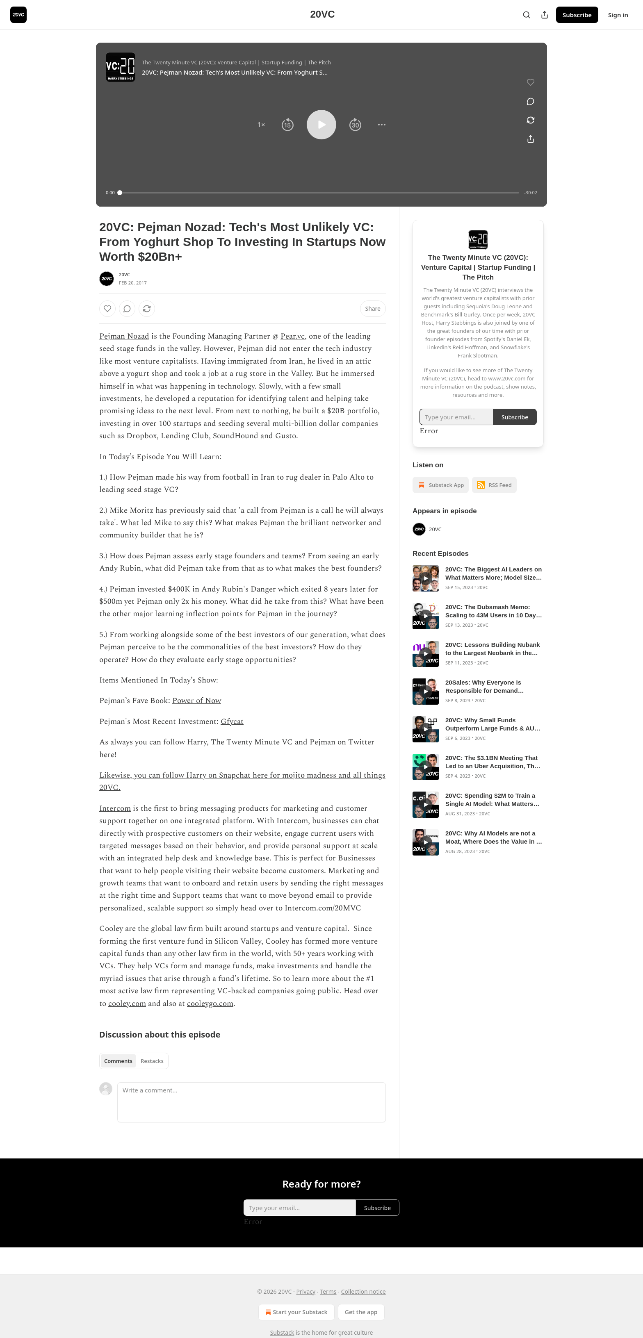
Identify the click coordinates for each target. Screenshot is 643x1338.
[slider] (320, 193)
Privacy (305, 1291)
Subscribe (577, 15)
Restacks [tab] (152, 1061)
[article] (478, 578)
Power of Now (196, 701)
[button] (261, 125)
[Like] (107, 308)
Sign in (618, 15)
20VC (124, 274)
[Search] (526, 15)
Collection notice (363, 1291)
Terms (328, 1291)
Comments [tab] (118, 1061)
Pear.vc (292, 336)
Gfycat (232, 722)
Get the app (361, 1312)
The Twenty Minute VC (252, 742)
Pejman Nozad (124, 336)
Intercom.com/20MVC (323, 908)
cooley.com (127, 1004)
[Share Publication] (544, 15)
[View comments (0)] (530, 101)
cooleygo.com (210, 1004)
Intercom (115, 809)
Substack (282, 1332)
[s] (425, 578)
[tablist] (134, 1061)
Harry (197, 742)
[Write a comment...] (251, 1102)
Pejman (322, 742)
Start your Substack (295, 1312)
